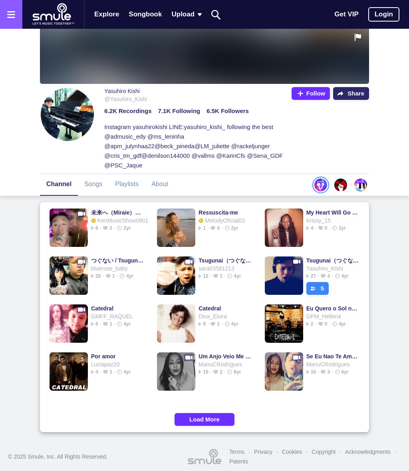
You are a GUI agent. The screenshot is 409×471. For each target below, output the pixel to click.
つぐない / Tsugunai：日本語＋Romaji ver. (118, 260)
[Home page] (53, 14)
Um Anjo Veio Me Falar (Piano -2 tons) (225, 356)
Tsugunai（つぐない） (333, 260)
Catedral (102, 308)
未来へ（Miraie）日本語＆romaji (118, 212)
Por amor (103, 356)
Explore (106, 14)
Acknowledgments (368, 452)
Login (384, 14)
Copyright (324, 452)
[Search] (216, 14)
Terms (236, 452)
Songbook (145, 14)
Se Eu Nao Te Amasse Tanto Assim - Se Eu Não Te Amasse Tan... (333, 356)
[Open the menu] (11, 14)
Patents (238, 461)
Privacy (263, 452)
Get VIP (346, 14)
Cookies (292, 452)
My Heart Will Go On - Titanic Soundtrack (333, 212)
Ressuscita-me (218, 212)
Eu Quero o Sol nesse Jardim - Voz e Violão (333, 308)
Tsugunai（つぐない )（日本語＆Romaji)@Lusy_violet (225, 260)
